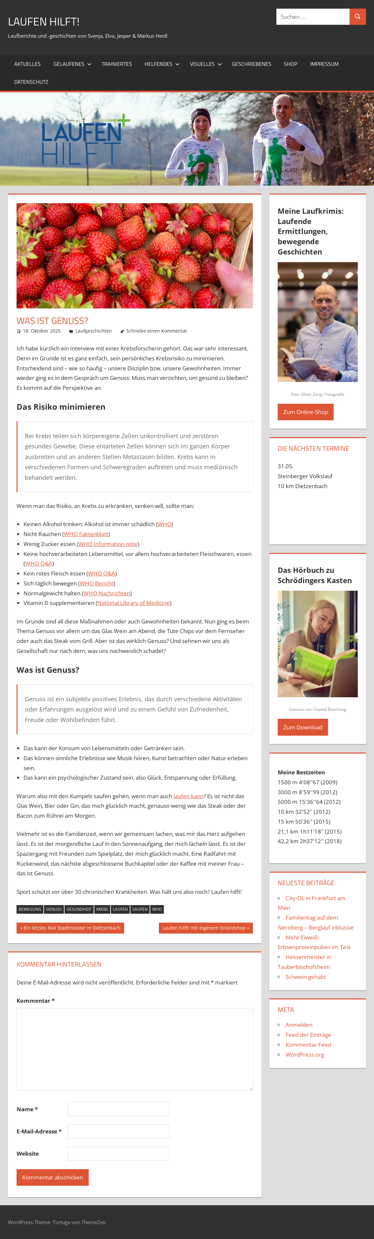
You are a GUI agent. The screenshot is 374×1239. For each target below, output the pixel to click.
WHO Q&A (38, 563)
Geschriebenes (251, 64)
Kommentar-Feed (308, 1044)
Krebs (102, 909)
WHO (164, 524)
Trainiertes (117, 64)
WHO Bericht (97, 583)
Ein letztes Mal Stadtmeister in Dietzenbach (71, 929)
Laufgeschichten (93, 331)
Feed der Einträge (308, 1034)
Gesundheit (79, 909)
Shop (290, 64)
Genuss (54, 909)
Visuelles (206, 64)
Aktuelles (27, 64)
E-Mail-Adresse (39, 1131)
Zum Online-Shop (305, 412)
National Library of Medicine (133, 603)
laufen (120, 909)
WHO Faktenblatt (86, 534)
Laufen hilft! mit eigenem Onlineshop (204, 929)
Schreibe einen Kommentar (156, 331)
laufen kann (188, 796)
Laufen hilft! (46, 21)
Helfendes (162, 64)
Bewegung (30, 909)
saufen (140, 909)
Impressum (324, 64)
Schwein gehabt (306, 977)
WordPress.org (305, 1054)
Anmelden (299, 1025)
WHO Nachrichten (106, 593)
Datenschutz (31, 82)
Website (28, 1153)
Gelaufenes (73, 64)
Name (27, 1109)
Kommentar (36, 1000)
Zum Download (302, 727)
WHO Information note (108, 544)
